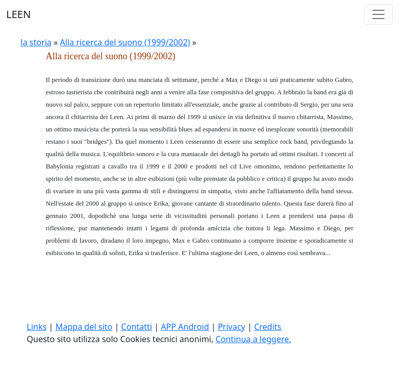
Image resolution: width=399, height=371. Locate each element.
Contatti (136, 326)
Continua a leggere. (253, 339)
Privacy (231, 326)
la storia (36, 42)
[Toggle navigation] (378, 14)
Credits (267, 326)
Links (37, 326)
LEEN (18, 14)
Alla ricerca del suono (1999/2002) (125, 42)
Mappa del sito (84, 326)
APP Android (185, 326)
